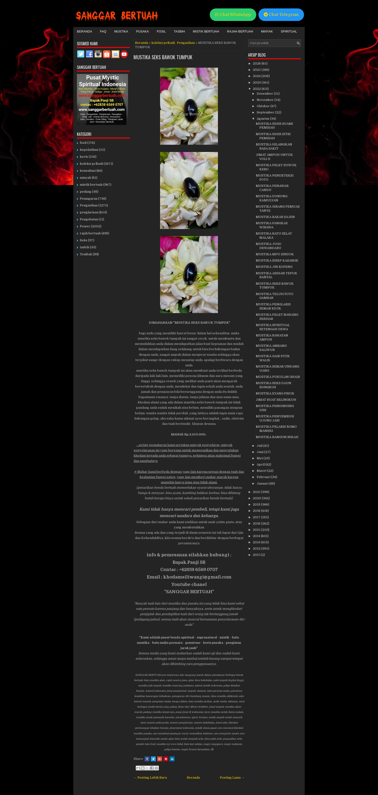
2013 (257, 542)
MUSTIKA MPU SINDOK (275, 254)
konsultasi (88, 170)
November (265, 100)
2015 (257, 530)
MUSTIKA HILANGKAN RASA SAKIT (274, 146)
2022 (257, 89)
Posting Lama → (232, 777)
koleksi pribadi (163, 43)
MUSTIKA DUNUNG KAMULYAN (271, 198)
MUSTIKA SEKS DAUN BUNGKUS (273, 385)
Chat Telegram (281, 14)
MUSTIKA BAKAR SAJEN (275, 217)
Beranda (84, 31)
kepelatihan (89, 149)
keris (84, 156)
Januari (263, 483)
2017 (257, 517)
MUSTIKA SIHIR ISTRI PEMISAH (273, 136)
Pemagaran (88, 198)
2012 (257, 548)
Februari (264, 477)
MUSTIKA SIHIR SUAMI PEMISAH (274, 126)
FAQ (103, 31)
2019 (257, 504)
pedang (85, 191)
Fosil (161, 31)
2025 (257, 70)
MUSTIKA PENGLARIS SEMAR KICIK (273, 306)
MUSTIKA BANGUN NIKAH (277, 437)
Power (85, 226)
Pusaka (142, 31)
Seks (83, 240)
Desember (265, 93)
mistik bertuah (91, 184)
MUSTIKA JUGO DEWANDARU (268, 246)
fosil (83, 143)
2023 (257, 82)
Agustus (263, 118)
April (261, 464)
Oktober (263, 106)
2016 (257, 523)
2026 (257, 63)
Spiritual (289, 31)
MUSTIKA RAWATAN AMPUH (272, 337)
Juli (260, 445)
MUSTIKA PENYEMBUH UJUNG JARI (275, 418)
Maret (262, 471)
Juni (260, 452)
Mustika (121, 31)
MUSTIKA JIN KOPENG (274, 267)
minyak (85, 177)
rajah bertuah (90, 233)
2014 (257, 536)
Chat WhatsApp (233, 14)
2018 (257, 510)
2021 (257, 492)
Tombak (86, 254)
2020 (257, 498)
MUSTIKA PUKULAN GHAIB (278, 377)
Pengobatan (89, 219)
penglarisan (89, 212)
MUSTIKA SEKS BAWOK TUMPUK (163, 57)
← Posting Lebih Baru (150, 777)
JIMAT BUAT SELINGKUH (276, 399)
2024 (257, 76)
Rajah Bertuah (240, 31)
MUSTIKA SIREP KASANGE (277, 260)
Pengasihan (186, 43)
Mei (260, 458)
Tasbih (179, 31)
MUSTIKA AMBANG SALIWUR (271, 348)
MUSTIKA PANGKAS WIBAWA (272, 225)
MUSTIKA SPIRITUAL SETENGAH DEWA (273, 327)
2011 (257, 555)
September (266, 112)
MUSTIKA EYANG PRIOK (275, 393)
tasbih (84, 247)
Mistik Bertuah (206, 31)
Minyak (267, 31)
